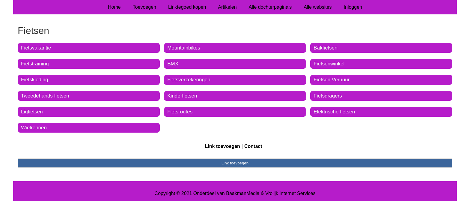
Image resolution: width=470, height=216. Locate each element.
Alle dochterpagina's (270, 7)
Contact (253, 146)
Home (114, 7)
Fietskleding (34, 79)
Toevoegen (144, 7)
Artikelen (227, 7)
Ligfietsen (32, 112)
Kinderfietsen (182, 96)
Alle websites (318, 7)
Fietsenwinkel (329, 64)
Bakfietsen (325, 48)
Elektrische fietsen (334, 112)
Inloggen (353, 7)
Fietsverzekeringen (188, 79)
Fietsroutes (179, 112)
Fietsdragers (328, 96)
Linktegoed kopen (187, 7)
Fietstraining (35, 64)
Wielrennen (34, 127)
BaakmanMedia (242, 193)
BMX (172, 64)
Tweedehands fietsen (45, 96)
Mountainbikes (183, 48)
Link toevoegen (222, 146)
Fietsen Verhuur (332, 79)
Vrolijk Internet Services (290, 193)
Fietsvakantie (36, 48)
